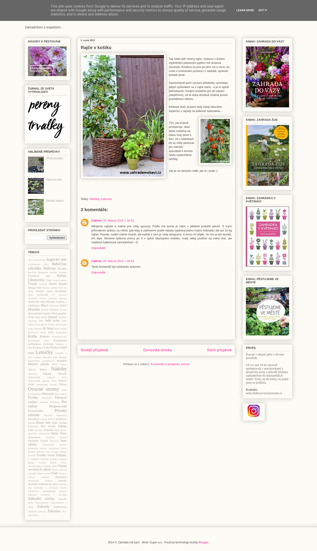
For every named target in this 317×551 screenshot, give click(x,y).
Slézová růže (54, 179)
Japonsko (32, 320)
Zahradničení (41, 502)
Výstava (63, 473)
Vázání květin (47, 462)
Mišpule (32, 369)
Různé (40, 422)
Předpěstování (58, 406)
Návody (62, 373)
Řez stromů (48, 426)
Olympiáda (42, 384)
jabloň (44, 317)
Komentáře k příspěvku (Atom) (170, 364)
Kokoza (45, 336)
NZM (31, 384)
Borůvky (32, 272)
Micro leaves (59, 364)
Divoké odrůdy (50, 287)
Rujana (31, 422)
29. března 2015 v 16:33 (118, 261)
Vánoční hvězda (48, 459)
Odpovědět (98, 248)
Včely (64, 462)
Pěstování (48, 393)
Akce (30, 259)
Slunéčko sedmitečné (39, 433)
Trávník (32, 455)
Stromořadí (48, 444)
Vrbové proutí (43, 473)
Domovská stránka (157, 350)
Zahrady (43, 506)
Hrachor (34, 309)
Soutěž (44, 440)
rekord (44, 419)
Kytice (55, 347)
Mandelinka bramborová (41, 360)
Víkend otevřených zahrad (47, 467)
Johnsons (37, 328)
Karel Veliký (60, 328)
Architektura (34, 264)
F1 (53, 294)
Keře (50, 332)
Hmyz (44, 305)
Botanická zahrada (47, 272)
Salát (30, 430)
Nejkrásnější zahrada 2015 (47, 377)
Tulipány (61, 455)
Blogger (203, 542)
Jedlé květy (52, 320)
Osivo (63, 384)
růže (48, 422)
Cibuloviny (36, 280)
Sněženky (33, 440)
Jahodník (62, 317)
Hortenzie (54, 305)
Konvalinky (34, 340)
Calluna (96, 220)
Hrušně (44, 309)
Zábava (48, 480)
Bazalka (62, 268)
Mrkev (43, 369)
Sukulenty (54, 448)
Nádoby (94, 199)
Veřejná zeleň (50, 466)
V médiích (33, 459)
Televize (40, 451)
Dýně (30, 294)
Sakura (62, 426)
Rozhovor (61, 419)
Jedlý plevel (41, 324)
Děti (39, 287)
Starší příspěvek (219, 350)
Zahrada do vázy (48, 484)
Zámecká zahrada (37, 511)
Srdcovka (54, 440)
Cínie (49, 280)
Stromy (63, 444)
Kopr (46, 340)
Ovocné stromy (43, 389)
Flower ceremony (48, 298)
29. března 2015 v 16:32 (118, 220)
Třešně (51, 455)
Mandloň (62, 360)
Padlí (64, 389)
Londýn (37, 357)
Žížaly (35, 515)
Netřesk (62, 380)
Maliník (63, 357)
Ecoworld (42, 294)
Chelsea (54, 309)
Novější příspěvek (94, 350)
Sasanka (39, 430)
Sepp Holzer (60, 430)
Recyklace (33, 419)
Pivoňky (33, 397)
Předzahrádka (54, 158)
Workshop (61, 477)
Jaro (41, 320)
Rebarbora (61, 415)
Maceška (47, 357)
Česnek (32, 284)
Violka (55, 469)
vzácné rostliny (38, 477)
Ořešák (53, 384)
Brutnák (63, 272)
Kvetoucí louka (41, 347)
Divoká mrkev (55, 200)
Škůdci (31, 451)
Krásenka (48, 344)
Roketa (51, 419)
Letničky (44, 352)
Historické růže (36, 301)
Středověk (33, 448)
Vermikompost (35, 466)
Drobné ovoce (44, 291)
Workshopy (33, 480)
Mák (55, 357)
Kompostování (59, 336)
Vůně (54, 473)
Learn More (245, 10)
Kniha (32, 336)
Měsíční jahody (38, 364)
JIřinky (51, 324)
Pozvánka (55, 402)
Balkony (49, 268)
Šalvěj (64, 448)
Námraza (32, 373)
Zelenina (106, 199)
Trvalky (41, 455)
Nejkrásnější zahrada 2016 (42, 380)
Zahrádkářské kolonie (54, 491)
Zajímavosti (60, 506)
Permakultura (34, 394)
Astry (46, 264)
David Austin (58, 284)
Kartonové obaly (37, 332)
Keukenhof (61, 332)
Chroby (63, 309)
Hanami (63, 298)
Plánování (47, 397)
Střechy (43, 448)
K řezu (48, 328)
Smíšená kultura (56, 437)
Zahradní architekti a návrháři (47, 494)
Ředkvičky (33, 426)
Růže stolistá (59, 422)
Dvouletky (61, 291)
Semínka (48, 430)
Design (32, 287)
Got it (262, 10)
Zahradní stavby (41, 498)
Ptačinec (48, 415)
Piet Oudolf (61, 394)
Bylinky (62, 275)
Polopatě (43, 402)
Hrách (63, 305)
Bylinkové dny (39, 275)
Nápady (47, 373)
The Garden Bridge (56, 451)
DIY (60, 287)
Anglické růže (56, 259)
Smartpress (34, 437)
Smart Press (59, 433)
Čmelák (43, 284)
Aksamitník (39, 259)
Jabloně (52, 317)
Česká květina (60, 280)
